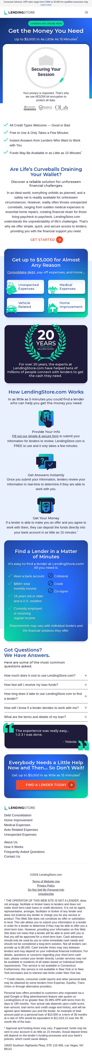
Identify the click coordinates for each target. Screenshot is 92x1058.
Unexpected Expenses (20, 834)
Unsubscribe (46, 894)
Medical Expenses (17, 825)
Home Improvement (18, 820)
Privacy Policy (46, 885)
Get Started (46, 239)
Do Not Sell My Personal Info (46, 889)
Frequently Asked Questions (24, 852)
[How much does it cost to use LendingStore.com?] (46, 675)
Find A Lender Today (46, 784)
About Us (10, 842)
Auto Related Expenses (21, 829)
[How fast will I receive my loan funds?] (46, 684)
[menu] (86, 12)
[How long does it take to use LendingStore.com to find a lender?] (46, 696)
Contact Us (12, 856)
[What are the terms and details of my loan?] (46, 716)
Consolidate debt (21, 272)
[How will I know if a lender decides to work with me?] (46, 707)
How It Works (13, 847)
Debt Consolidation (18, 815)
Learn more (46, 4)
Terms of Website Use (46, 881)
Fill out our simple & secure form (35, 436)
